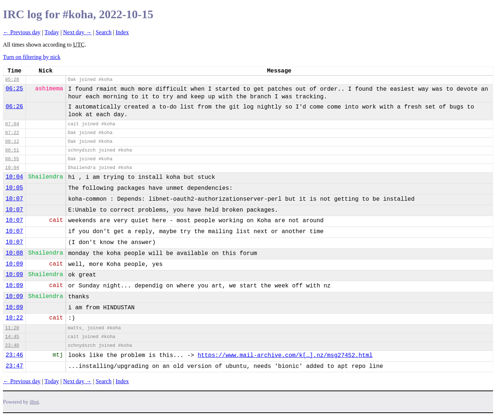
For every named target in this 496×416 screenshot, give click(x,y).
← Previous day (21, 32)
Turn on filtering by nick (31, 57)
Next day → (77, 32)
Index (122, 32)
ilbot (34, 402)
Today (51, 32)
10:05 (14, 188)
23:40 (12, 345)
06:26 (14, 106)
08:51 (12, 150)
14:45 (12, 337)
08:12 (12, 141)
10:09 (14, 264)
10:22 (14, 318)
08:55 (12, 159)
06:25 (14, 89)
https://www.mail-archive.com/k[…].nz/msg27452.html (285, 355)
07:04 (12, 124)
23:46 (14, 355)
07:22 (12, 133)
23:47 (14, 366)
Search (103, 32)
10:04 (12, 167)
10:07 (14, 199)
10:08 (14, 253)
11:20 (12, 328)
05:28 (12, 79)
